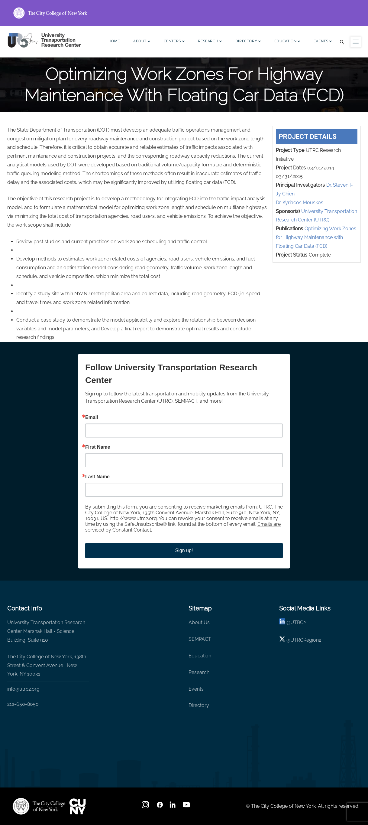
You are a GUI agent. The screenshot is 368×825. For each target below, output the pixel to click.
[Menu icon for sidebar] (355, 42)
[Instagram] (146, 807)
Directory (248, 42)
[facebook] (159, 807)
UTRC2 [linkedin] (298, 622)
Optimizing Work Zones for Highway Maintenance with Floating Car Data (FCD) (316, 237)
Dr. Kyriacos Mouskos (299, 202)
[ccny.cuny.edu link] (184, 13)
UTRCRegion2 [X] (305, 640)
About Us (199, 622)
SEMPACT (200, 639)
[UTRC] (39, 806)
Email (91, 417)
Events (323, 42)
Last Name (97, 476)
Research (210, 42)
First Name (97, 447)
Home (114, 41)
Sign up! (184, 550)
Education (287, 42)
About (141, 42)
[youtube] (187, 807)
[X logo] (282, 640)
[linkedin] (282, 622)
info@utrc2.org (23, 689)
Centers (174, 42)
